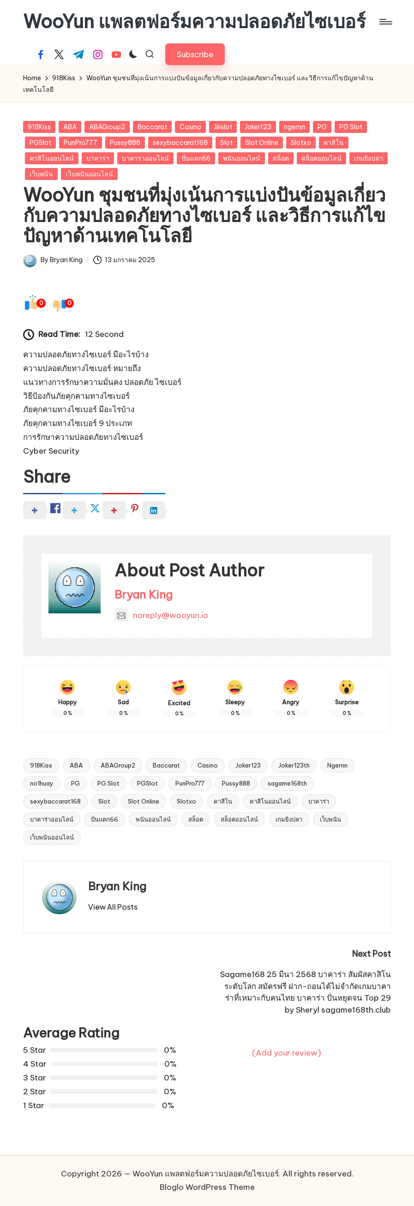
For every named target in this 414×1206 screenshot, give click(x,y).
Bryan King (143, 594)
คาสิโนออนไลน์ (52, 158)
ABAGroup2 (107, 127)
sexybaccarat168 (180, 142)
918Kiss (39, 127)
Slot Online (261, 142)
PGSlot (40, 142)
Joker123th (294, 765)
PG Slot (350, 127)
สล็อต (281, 158)
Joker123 (258, 127)
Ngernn (337, 765)
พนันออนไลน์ (241, 158)
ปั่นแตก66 (195, 158)
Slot (226, 142)
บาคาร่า (97, 158)
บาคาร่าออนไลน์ (145, 158)
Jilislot (223, 127)
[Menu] (385, 21)
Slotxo (301, 142)
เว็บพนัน (41, 174)
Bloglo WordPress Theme (207, 1187)
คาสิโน (334, 142)
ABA (70, 127)
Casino (190, 127)
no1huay (42, 783)
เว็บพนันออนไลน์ (89, 174)
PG (322, 127)
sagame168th (287, 783)
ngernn (294, 127)
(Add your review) (286, 1053)
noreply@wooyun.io (161, 615)
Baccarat (152, 127)
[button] (195, 54)
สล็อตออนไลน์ (321, 158)
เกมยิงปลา (368, 158)
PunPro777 (80, 142)
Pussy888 (125, 142)
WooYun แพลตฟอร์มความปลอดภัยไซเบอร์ (194, 22)
